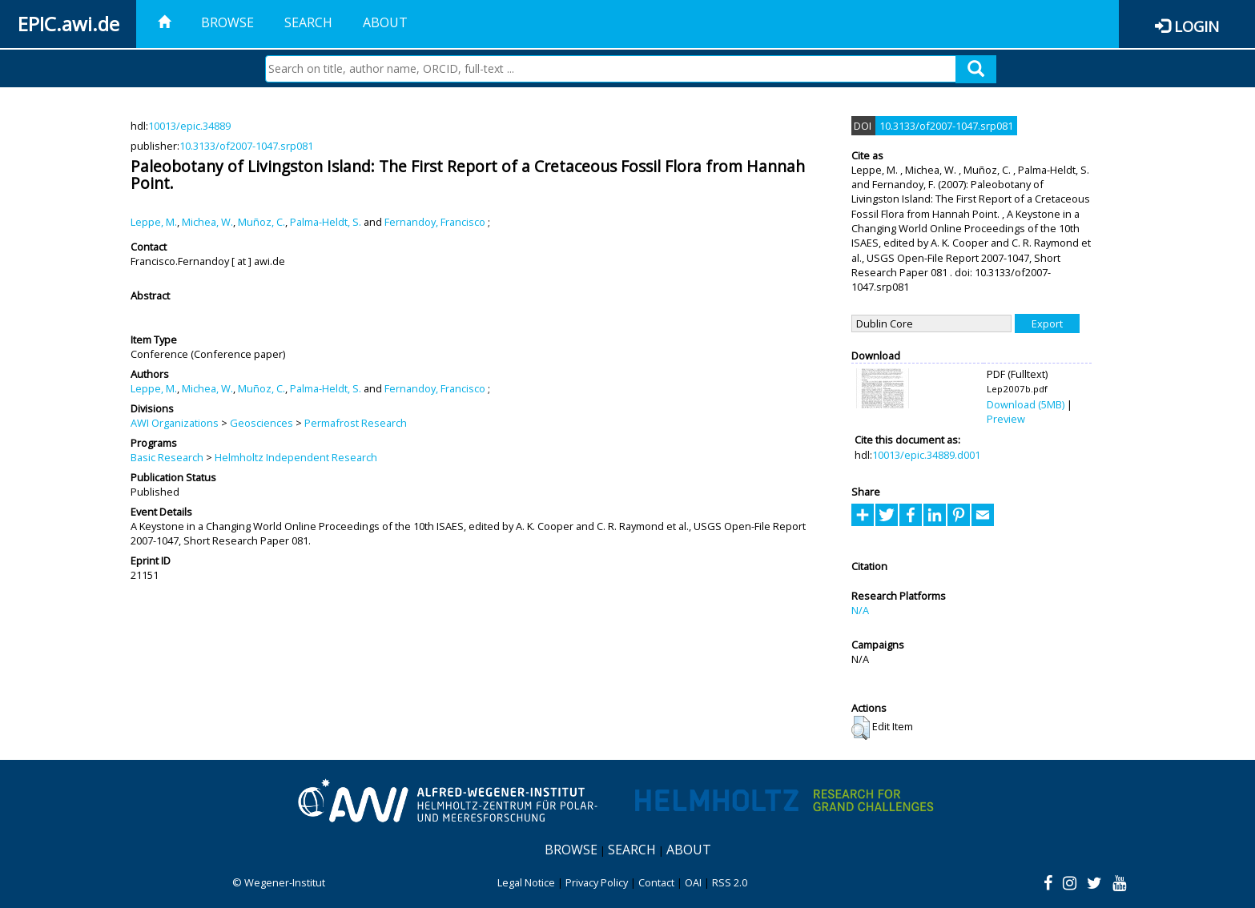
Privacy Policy (596, 882)
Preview (1006, 419)
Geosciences (261, 423)
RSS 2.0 (729, 882)
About (385, 22)
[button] (860, 728)
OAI (693, 882)
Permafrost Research (355, 423)
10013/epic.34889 (189, 126)
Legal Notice (526, 882)
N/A (860, 610)
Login (1196, 26)
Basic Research (167, 457)
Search (308, 22)
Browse (227, 22)
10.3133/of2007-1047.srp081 (246, 146)
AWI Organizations (175, 423)
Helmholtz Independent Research (296, 457)
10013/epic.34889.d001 (926, 455)
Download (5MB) (1025, 404)
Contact (656, 882)
